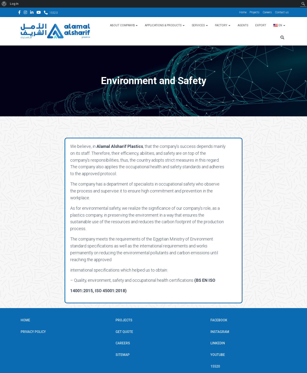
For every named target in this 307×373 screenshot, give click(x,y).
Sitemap (123, 335)
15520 (53, 12)
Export (260, 25)
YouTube (39, 13)
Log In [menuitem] (14, 3)
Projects (255, 12)
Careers (267, 12)
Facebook (19, 13)
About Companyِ (124, 25)
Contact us (282, 12)
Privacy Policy (33, 312)
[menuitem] (4, 4)
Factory (222, 25)
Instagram (25, 13)
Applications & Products (165, 25)
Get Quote (124, 312)
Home (243, 12)
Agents (242, 25)
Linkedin (31, 13)
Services (200, 25)
